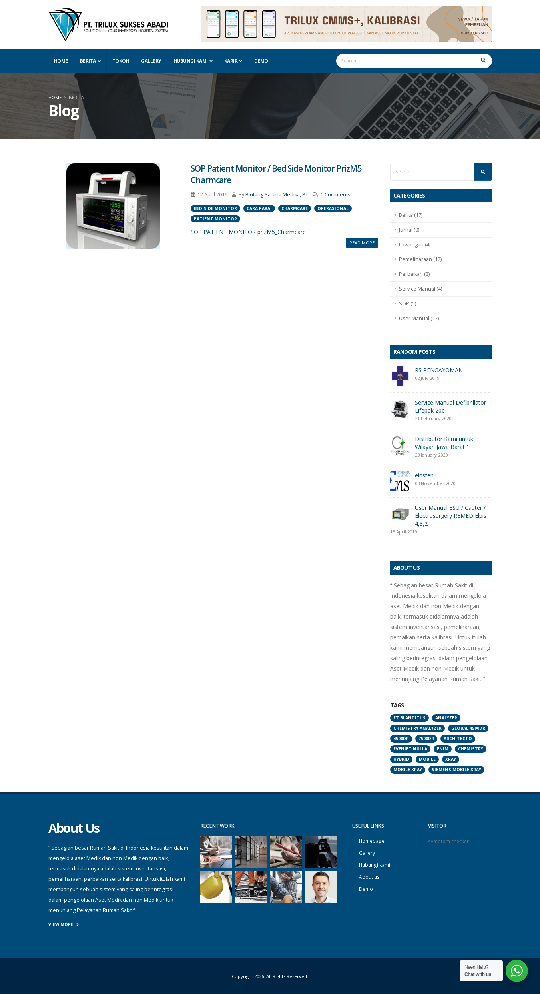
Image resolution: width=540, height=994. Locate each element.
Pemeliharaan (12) (420, 259)
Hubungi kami (375, 863)
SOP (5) (407, 303)
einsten (424, 475)
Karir (231, 61)
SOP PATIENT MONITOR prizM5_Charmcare (248, 232)
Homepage (372, 840)
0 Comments (336, 194)
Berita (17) (410, 215)
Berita (88, 61)
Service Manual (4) (420, 288)
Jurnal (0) (409, 229)
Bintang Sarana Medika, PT (276, 194)
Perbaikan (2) (414, 274)
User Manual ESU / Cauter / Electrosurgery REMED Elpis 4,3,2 (450, 515)
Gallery (151, 61)
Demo (261, 61)
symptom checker (449, 841)
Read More (362, 243)
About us (370, 875)
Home (61, 61)
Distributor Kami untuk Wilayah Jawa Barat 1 (444, 443)
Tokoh (121, 61)
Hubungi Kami (190, 61)
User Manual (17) (419, 318)
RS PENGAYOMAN (439, 370)
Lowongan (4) (414, 244)
